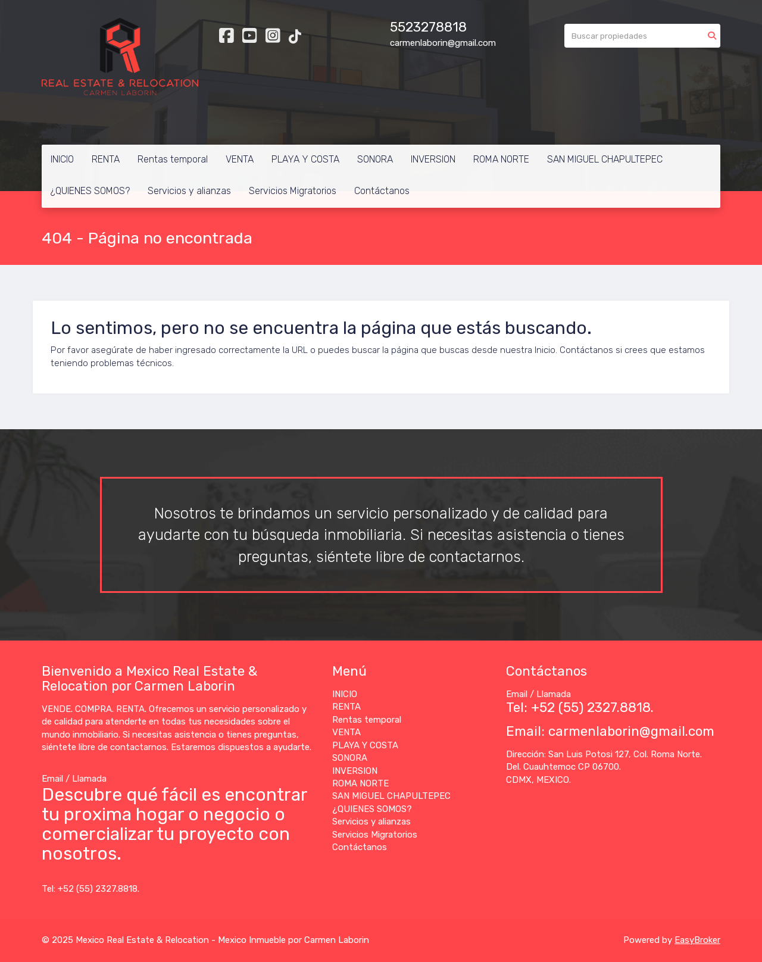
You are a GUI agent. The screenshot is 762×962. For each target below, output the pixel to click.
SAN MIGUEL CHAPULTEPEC (605, 159)
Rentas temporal (173, 159)
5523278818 (428, 27)
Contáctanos (382, 190)
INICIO (62, 159)
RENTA (106, 159)
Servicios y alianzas (189, 190)
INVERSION (433, 159)
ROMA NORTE (501, 159)
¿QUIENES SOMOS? (90, 190)
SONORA (375, 159)
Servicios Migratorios (292, 190)
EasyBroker (697, 940)
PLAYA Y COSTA (305, 159)
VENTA (240, 159)
